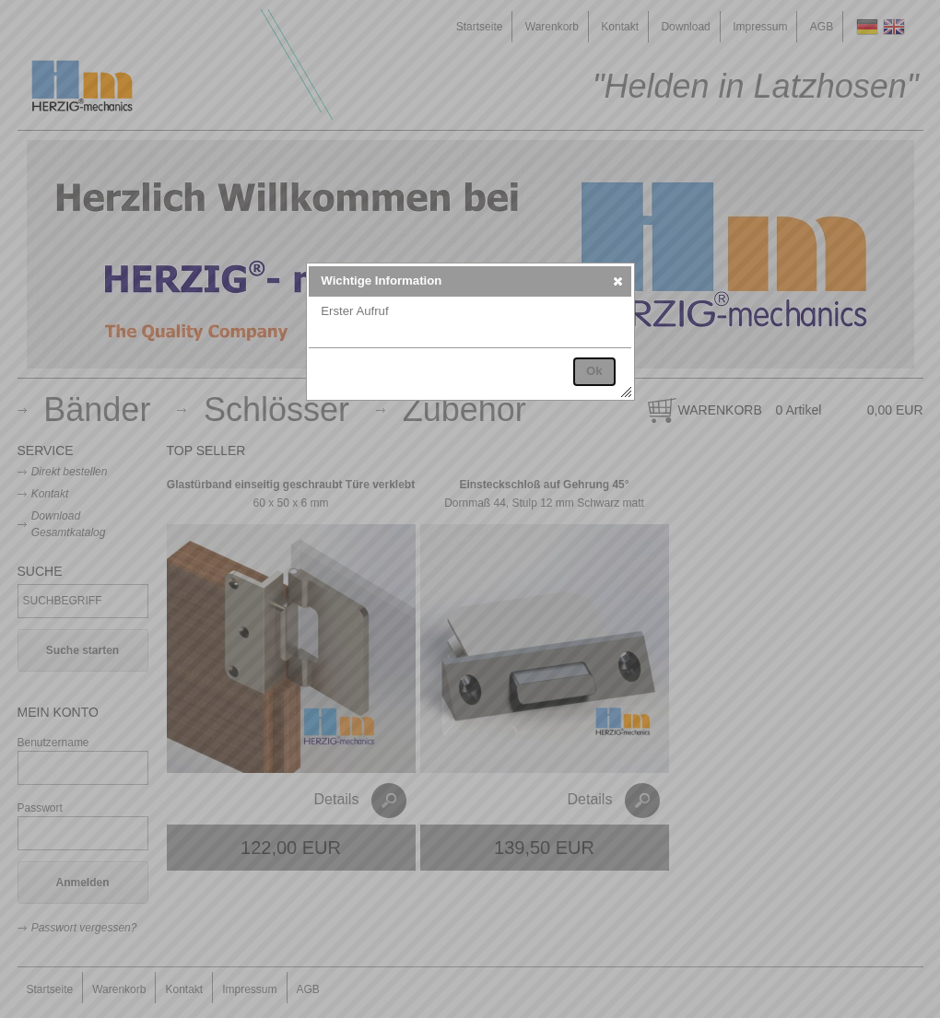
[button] (618, 281)
